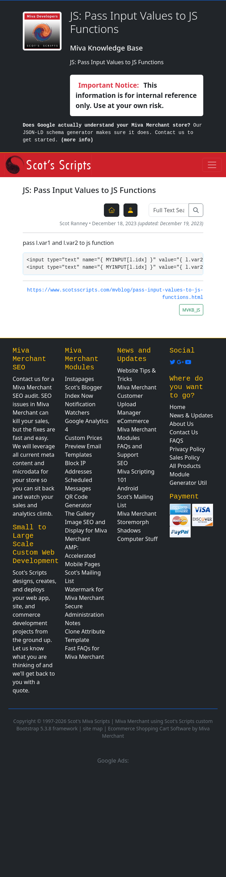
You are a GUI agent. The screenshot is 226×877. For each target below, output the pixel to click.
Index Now (79, 396)
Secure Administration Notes (84, 614)
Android (127, 488)
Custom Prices (84, 438)
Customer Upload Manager (130, 404)
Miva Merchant (136, 387)
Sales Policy (185, 457)
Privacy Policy (187, 449)
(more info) (77, 140)
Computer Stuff (137, 539)
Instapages (79, 379)
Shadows (129, 530)
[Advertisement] (113, 819)
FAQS (176, 440)
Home (178, 407)
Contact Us (184, 432)
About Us (182, 424)
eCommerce (133, 421)
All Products (185, 466)
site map (93, 728)
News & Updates (191, 415)
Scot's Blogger (84, 387)
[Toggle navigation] (212, 165)
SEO (122, 463)
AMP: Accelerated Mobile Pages (82, 555)
